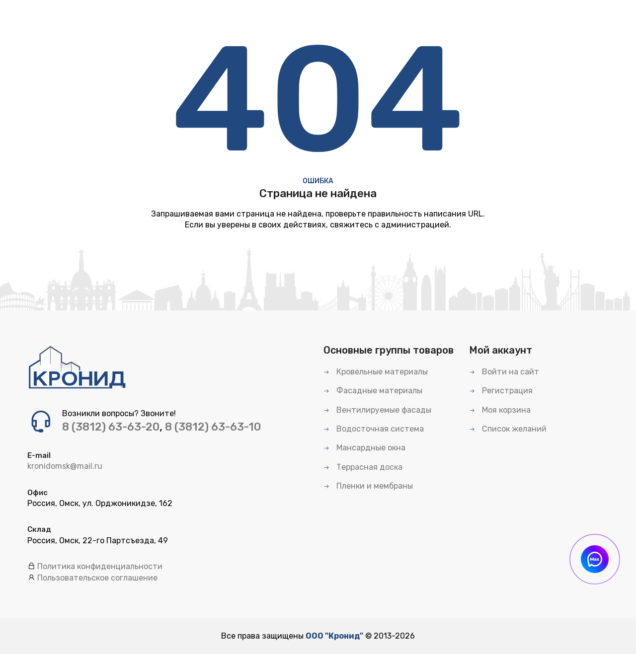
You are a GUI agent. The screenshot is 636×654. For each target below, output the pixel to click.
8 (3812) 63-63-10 (213, 427)
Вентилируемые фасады (377, 410)
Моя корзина (500, 410)
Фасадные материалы (372, 390)
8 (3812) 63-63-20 (110, 427)
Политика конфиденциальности (99, 566)
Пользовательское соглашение (97, 577)
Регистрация (501, 390)
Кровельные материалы (375, 371)
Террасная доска (362, 467)
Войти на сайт (504, 371)
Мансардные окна (364, 447)
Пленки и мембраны (368, 486)
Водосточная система (373, 429)
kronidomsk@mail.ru (64, 466)
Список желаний (508, 429)
